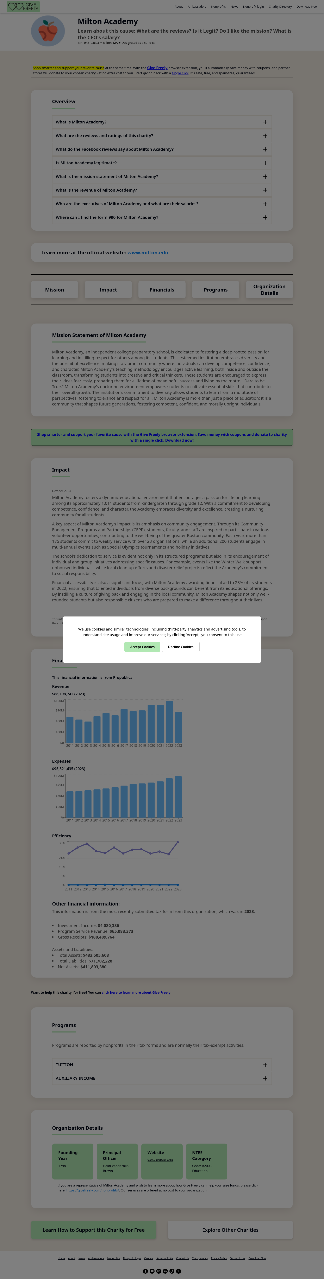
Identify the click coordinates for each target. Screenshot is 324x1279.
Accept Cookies (142, 647)
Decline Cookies (180, 647)
